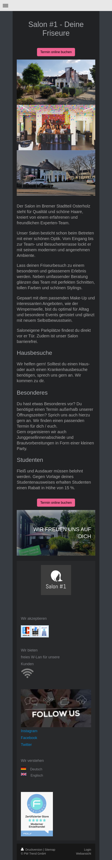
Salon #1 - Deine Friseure (56, 28)
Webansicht (83, 853)
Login (87, 849)
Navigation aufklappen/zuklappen (56, 5)
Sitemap (50, 849)
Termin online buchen (56, 52)
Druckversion (32, 849)
